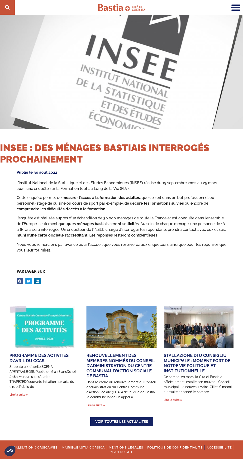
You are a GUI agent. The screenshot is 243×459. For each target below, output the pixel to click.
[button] (10, 451)
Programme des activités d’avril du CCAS (39, 358)
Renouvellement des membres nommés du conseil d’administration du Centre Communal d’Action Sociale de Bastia (120, 365)
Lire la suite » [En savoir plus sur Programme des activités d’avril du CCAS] (19, 394)
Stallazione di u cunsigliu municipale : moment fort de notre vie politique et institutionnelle (197, 363)
